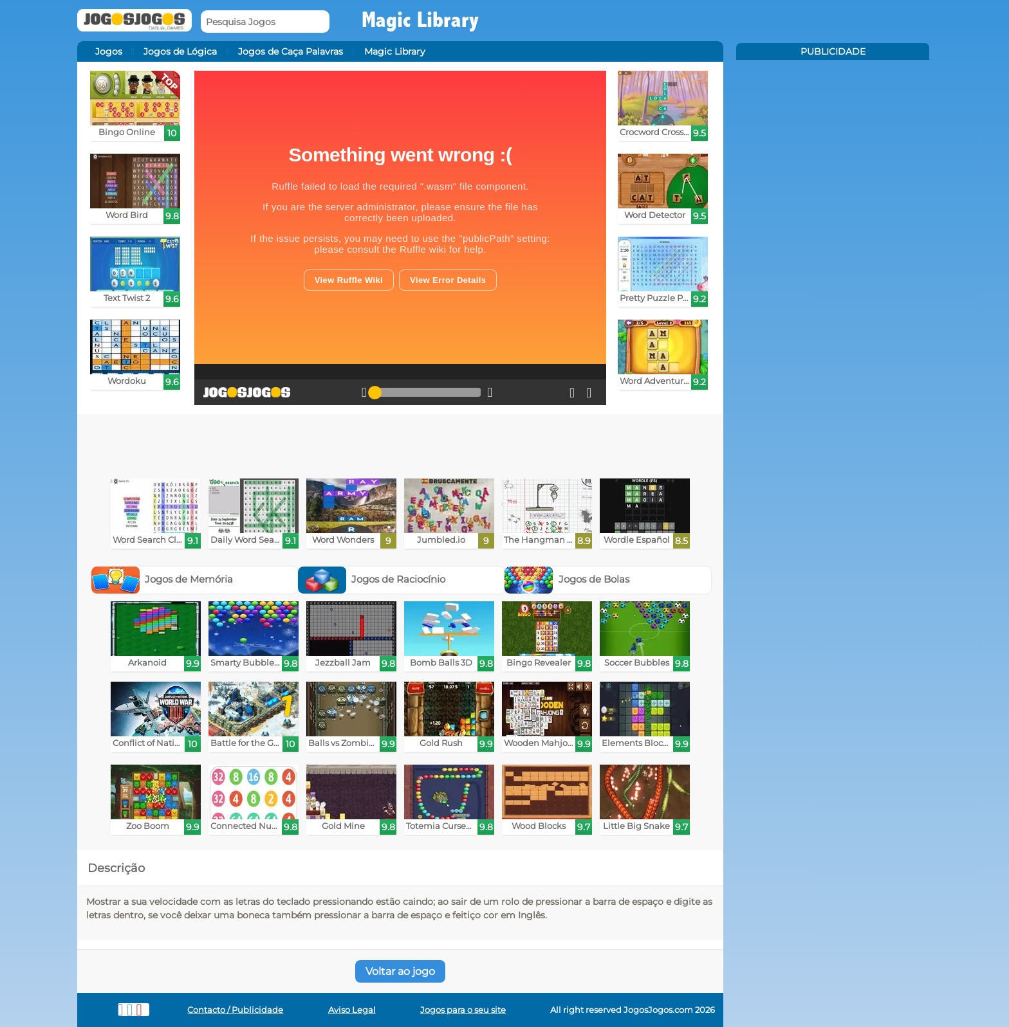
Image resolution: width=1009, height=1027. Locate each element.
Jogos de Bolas (566, 579)
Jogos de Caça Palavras (290, 51)
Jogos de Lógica (180, 51)
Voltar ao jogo (400, 971)
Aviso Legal (352, 1010)
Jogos (108, 51)
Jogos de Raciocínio (372, 579)
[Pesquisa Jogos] (265, 21)
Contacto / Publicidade (235, 1010)
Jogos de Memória (162, 579)
